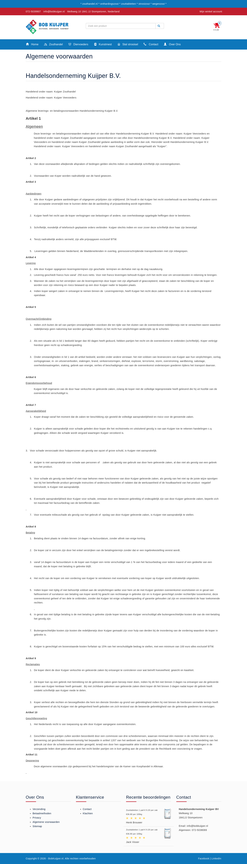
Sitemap (37, 826)
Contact (151, 44)
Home (32, 44)
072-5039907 (33, 11)
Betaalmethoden (42, 813)
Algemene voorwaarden (46, 822)
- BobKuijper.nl (55, 858)
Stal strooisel (127, 44)
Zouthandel (53, 44)
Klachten (88, 813)
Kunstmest (103, 44)
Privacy (37, 817)
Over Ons (172, 44)
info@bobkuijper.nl (54, 11)
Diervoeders (78, 44)
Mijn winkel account (211, 11)
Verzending (39, 809)
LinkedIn (216, 858)
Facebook (203, 858)
